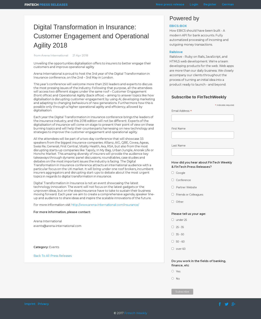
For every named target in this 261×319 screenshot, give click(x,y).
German (228, 4)
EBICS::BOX (178, 26)
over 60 (181, 248)
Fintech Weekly (135, 313)
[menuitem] (169, 4)
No (178, 278)
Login (194, 4)
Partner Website (186, 187)
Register (210, 4)
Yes (178, 271)
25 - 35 (180, 227)
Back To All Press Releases (53, 256)
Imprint (29, 304)
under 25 (181, 220)
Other (179, 201)
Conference (183, 180)
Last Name (178, 145)
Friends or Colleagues (189, 194)
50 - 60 (180, 241)
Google (180, 173)
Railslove (176, 52)
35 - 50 (180, 234)
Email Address (181, 111)
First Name (178, 128)
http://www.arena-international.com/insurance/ (105, 205)
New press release (170, 4)
